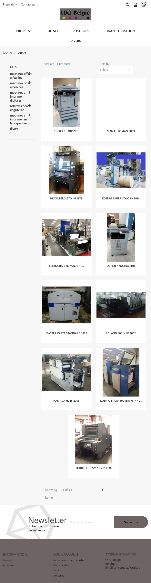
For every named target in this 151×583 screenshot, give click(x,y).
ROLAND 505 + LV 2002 (121, 328)
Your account (66, 548)
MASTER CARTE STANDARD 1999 (66, 328)
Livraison (8, 554)
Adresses (58, 570)
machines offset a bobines (20, 85)
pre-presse (24, 31)
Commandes (60, 560)
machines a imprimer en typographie (18, 119)
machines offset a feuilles (20, 76)
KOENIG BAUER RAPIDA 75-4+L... (121, 395)
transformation (120, 31)
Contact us (28, 4)
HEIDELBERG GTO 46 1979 (66, 193)
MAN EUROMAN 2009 (121, 125)
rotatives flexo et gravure (19, 108)
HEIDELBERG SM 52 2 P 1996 (94, 462)
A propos (8, 560)
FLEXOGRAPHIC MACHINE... (66, 260)
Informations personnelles (68, 554)
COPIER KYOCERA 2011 (120, 260)
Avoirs (57, 565)
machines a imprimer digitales (17, 96)
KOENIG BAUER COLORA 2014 (121, 193)
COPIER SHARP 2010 (66, 125)
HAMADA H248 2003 (66, 395)
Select (128, 64)
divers (75, 41)
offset (53, 31)
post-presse (82, 31)
